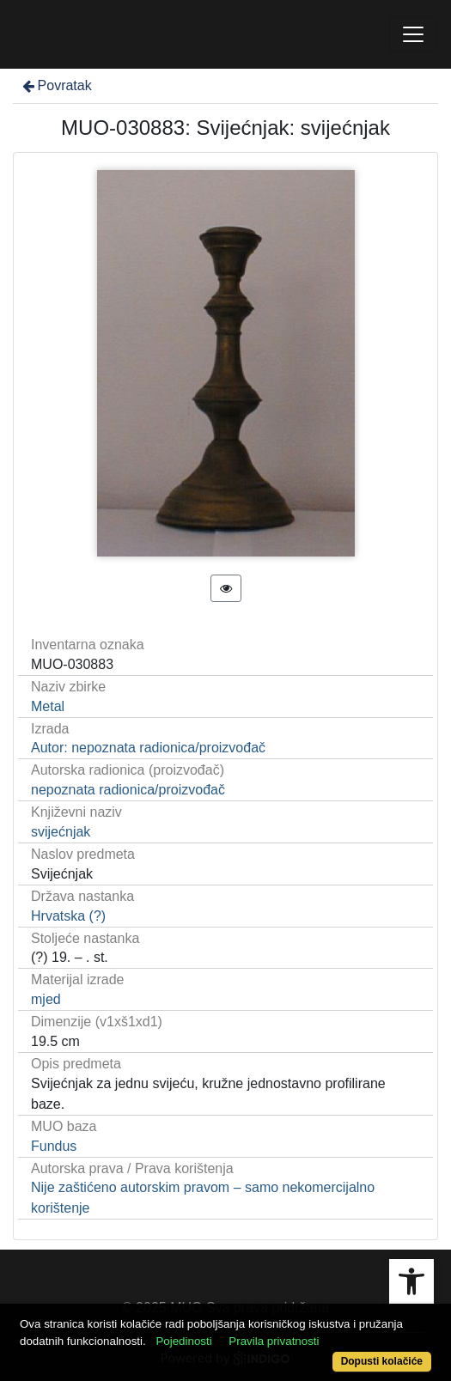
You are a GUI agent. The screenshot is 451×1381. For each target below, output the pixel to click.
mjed (46, 999)
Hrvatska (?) (68, 916)
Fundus (53, 1146)
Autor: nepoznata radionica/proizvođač (148, 747)
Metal (47, 706)
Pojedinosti (183, 1341)
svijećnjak (60, 831)
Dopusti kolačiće (382, 1361)
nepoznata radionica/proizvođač (128, 789)
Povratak (56, 85)
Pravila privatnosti (274, 1341)
